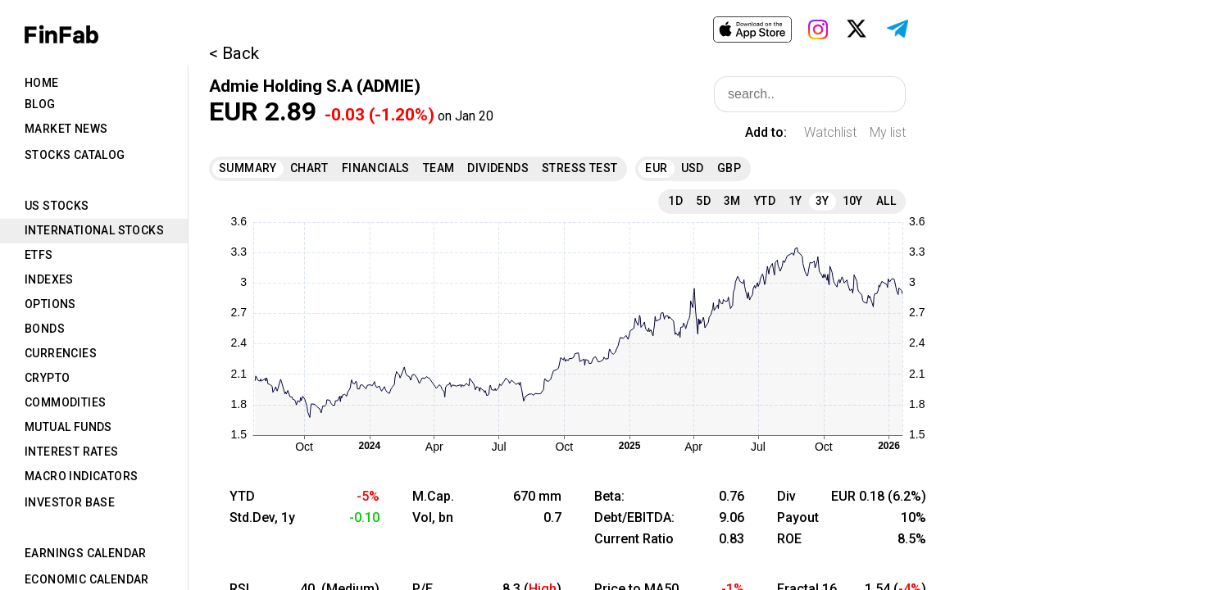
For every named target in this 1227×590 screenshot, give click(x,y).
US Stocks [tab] (57, 205)
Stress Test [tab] (579, 168)
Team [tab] (439, 168)
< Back (234, 53)
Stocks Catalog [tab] (75, 154)
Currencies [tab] (61, 353)
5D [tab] (703, 200)
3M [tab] (732, 200)
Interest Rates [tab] (72, 451)
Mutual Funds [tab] (68, 426)
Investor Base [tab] (70, 502)
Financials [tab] (376, 168)
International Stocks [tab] (94, 230)
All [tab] (886, 200)
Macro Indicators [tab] (81, 476)
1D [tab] (675, 200)
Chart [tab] (309, 168)
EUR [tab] (656, 168)
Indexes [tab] (49, 279)
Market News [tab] (66, 128)
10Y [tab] (853, 200)
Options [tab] (50, 304)
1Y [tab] (795, 200)
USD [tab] (692, 168)
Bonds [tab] (45, 328)
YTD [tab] (764, 200)
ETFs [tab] (39, 254)
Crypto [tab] (47, 377)
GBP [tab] (729, 168)
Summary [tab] (248, 168)
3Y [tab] (822, 200)
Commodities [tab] (65, 402)
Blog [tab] (40, 104)
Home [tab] (42, 82)
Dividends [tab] (498, 168)
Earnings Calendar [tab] (86, 553)
